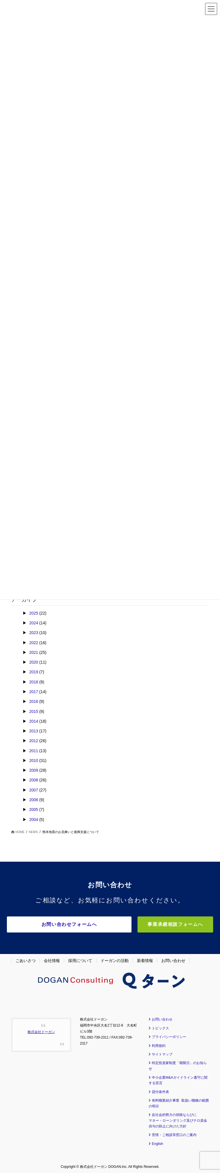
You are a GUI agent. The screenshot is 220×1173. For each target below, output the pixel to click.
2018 (33, 682)
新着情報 (145, 959)
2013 (33, 731)
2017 (33, 691)
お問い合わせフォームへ (75, 924)
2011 (33, 750)
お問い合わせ (173, 959)
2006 (33, 799)
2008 (33, 780)
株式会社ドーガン (41, 1031)
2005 (33, 809)
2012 (33, 740)
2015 (33, 711)
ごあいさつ (25, 959)
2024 (33, 623)
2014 (33, 721)
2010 (33, 760)
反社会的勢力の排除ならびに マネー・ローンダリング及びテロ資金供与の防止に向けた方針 (178, 1119)
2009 (33, 770)
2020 (33, 662)
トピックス (160, 1027)
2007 (33, 790)
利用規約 (159, 1044)
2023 (33, 632)
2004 (33, 819)
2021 (33, 652)
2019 (33, 672)
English (157, 1142)
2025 (33, 613)
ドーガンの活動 (115, 959)
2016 (33, 701)
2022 (33, 642)
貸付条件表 (160, 1090)
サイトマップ (162, 1053)
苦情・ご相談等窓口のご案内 (174, 1133)
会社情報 (52, 959)
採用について (80, 959)
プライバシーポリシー (169, 1035)
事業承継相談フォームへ (183, 924)
